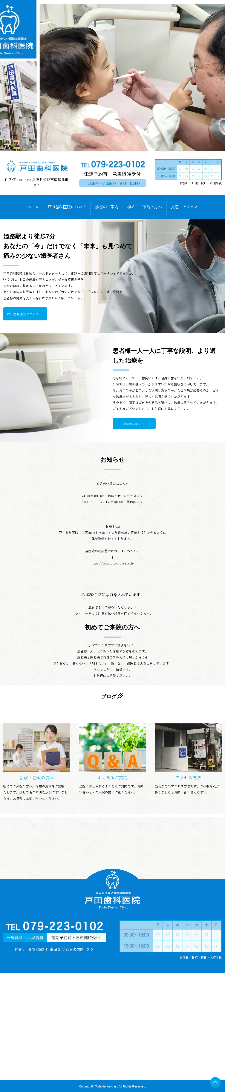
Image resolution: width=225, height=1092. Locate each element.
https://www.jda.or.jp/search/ (113, 565)
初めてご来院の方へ (144, 206)
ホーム (33, 206)
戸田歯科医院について (66, 206)
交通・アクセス (184, 206)
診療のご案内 (106, 206)
